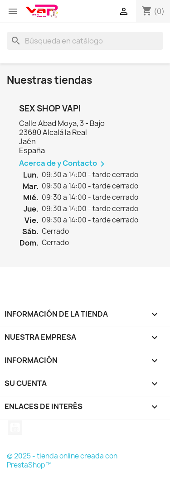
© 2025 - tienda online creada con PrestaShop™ (62, 460)
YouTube (15, 427)
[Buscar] (85, 41)
